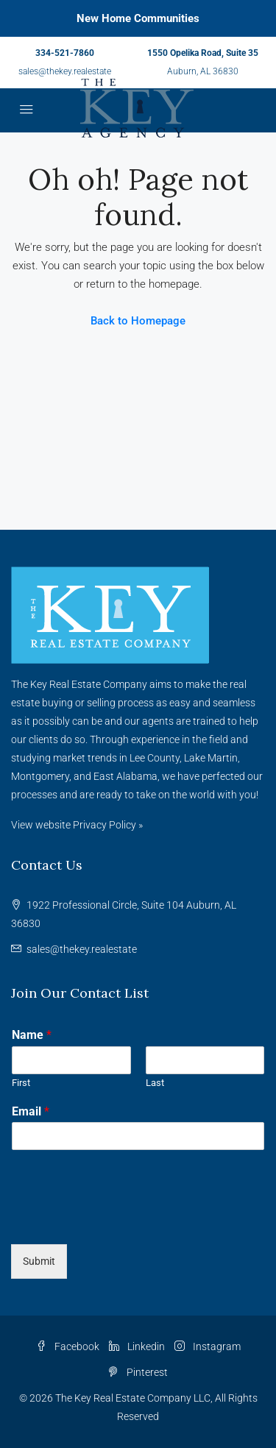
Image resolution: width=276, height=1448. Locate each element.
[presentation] (123, 1220)
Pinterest (138, 1372)
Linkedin (137, 1346)
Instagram (207, 1346)
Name (32, 1035)
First (21, 1082)
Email (30, 1111)
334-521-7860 (64, 53)
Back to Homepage (138, 320)
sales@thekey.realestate (64, 71)
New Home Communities (138, 18)
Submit (39, 1261)
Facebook (67, 1346)
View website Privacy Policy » (77, 825)
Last (155, 1082)
